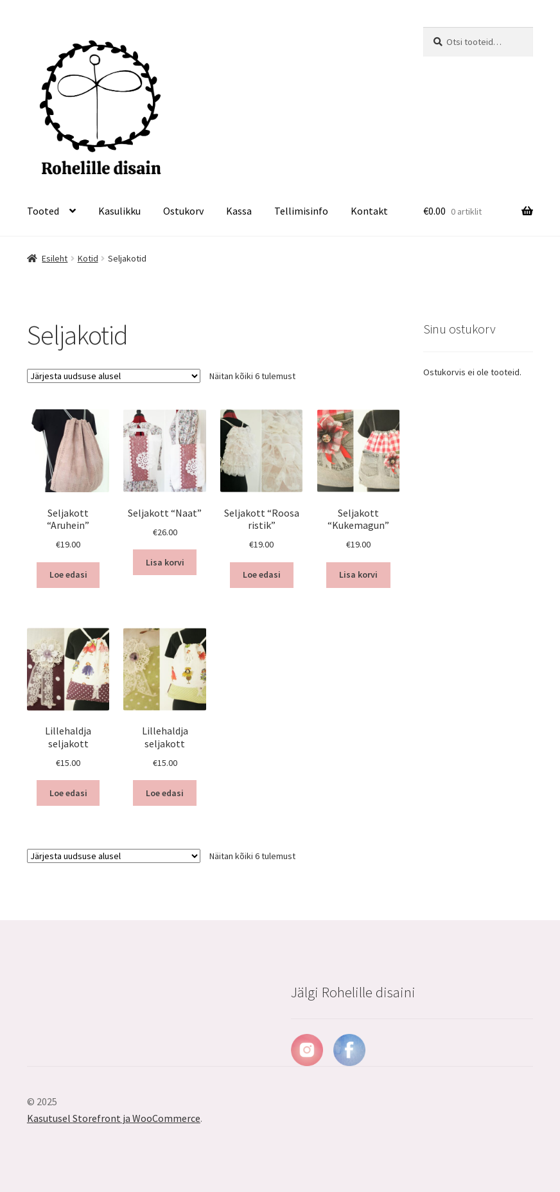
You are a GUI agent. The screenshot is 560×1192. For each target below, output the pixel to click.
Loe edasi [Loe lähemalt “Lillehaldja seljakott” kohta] (68, 793)
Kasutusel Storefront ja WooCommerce (113, 1118)
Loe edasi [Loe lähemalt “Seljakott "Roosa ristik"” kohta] (262, 574)
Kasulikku (119, 210)
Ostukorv (183, 210)
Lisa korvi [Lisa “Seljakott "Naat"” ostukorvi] (165, 562)
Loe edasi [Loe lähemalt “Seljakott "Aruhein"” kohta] (68, 574)
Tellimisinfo (301, 210)
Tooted (43, 210)
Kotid (88, 258)
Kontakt (369, 210)
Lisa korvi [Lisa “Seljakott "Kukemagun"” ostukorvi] (358, 574)
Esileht (54, 258)
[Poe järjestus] (113, 376)
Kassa (239, 210)
